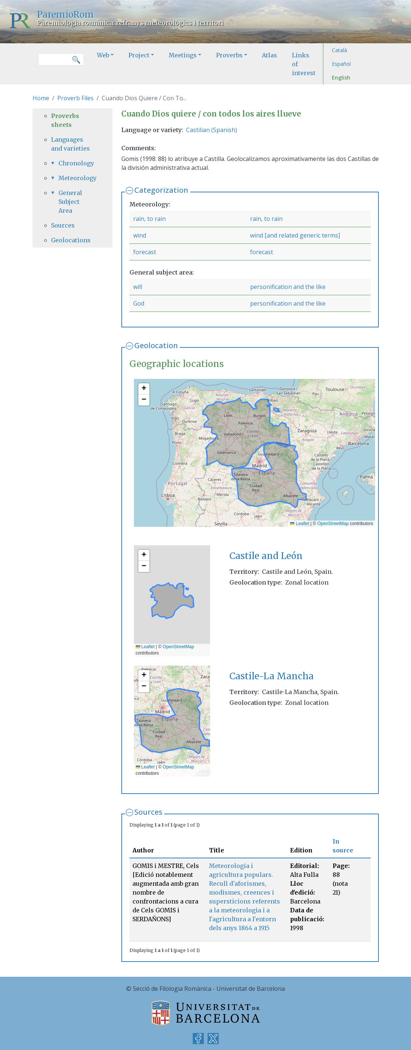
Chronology (76, 163)
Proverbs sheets (65, 120)
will (137, 287)
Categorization (161, 190)
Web (103, 55)
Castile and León (266, 556)
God (138, 303)
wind (139, 235)
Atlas (269, 55)
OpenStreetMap (333, 523)
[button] (143, 388)
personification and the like (288, 287)
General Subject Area (70, 201)
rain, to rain (149, 219)
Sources (148, 812)
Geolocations (71, 240)
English (341, 77)
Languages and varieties (70, 144)
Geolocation (156, 345)
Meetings (183, 55)
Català (339, 50)
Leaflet (299, 523)
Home (41, 98)
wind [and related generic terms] (295, 235)
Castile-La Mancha (271, 676)
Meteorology (76, 178)
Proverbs (229, 55)
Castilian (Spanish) (211, 130)
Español (341, 63)
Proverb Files (75, 98)
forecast (144, 252)
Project (138, 55)
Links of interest (304, 64)
